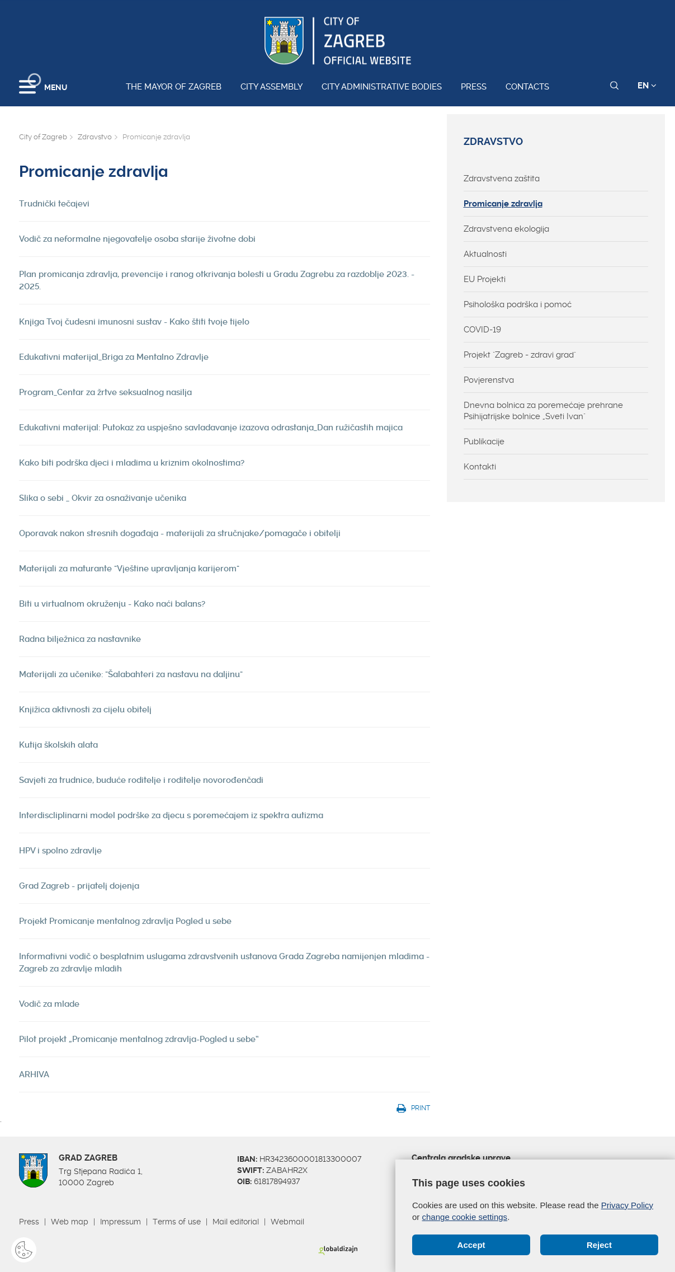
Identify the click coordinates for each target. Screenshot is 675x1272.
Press (474, 87)
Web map (69, 1221)
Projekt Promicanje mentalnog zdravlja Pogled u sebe (125, 921)
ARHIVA (34, 1074)
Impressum (120, 1221)
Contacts (527, 87)
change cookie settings (465, 1217)
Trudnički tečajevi (54, 204)
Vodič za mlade (49, 1004)
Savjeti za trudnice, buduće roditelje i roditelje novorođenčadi (141, 780)
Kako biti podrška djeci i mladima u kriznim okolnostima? (131, 463)
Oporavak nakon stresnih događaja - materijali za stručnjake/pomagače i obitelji (180, 533)
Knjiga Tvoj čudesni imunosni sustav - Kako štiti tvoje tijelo (134, 322)
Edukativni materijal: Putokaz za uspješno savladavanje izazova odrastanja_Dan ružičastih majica (211, 428)
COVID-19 (482, 330)
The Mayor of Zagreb (173, 87)
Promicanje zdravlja (503, 204)
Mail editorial (236, 1221)
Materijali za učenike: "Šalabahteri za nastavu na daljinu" (131, 674)
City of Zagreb (43, 137)
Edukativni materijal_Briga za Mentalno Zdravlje (114, 357)
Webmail (287, 1221)
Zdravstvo (95, 137)
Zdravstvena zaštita (502, 178)
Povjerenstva (489, 380)
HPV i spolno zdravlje (60, 851)
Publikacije (484, 441)
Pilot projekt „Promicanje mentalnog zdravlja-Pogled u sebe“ (139, 1039)
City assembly (271, 87)
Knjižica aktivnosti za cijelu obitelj (85, 710)
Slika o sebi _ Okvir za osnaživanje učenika (102, 498)
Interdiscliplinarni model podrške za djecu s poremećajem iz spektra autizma (171, 815)
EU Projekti (485, 279)
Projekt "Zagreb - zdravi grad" (520, 355)
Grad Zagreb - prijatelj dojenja (79, 886)
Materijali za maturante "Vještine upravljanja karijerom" (129, 569)
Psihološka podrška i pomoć (518, 304)
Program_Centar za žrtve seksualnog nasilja (105, 392)
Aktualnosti (485, 254)
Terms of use (177, 1221)
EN (647, 86)
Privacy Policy (627, 1205)
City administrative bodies (382, 87)
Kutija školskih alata (58, 745)
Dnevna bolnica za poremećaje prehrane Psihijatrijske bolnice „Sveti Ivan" (543, 410)
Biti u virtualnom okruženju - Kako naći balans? (112, 604)
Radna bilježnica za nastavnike (80, 639)
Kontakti (480, 467)
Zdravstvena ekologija (506, 229)
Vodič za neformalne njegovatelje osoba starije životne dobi (137, 239)
